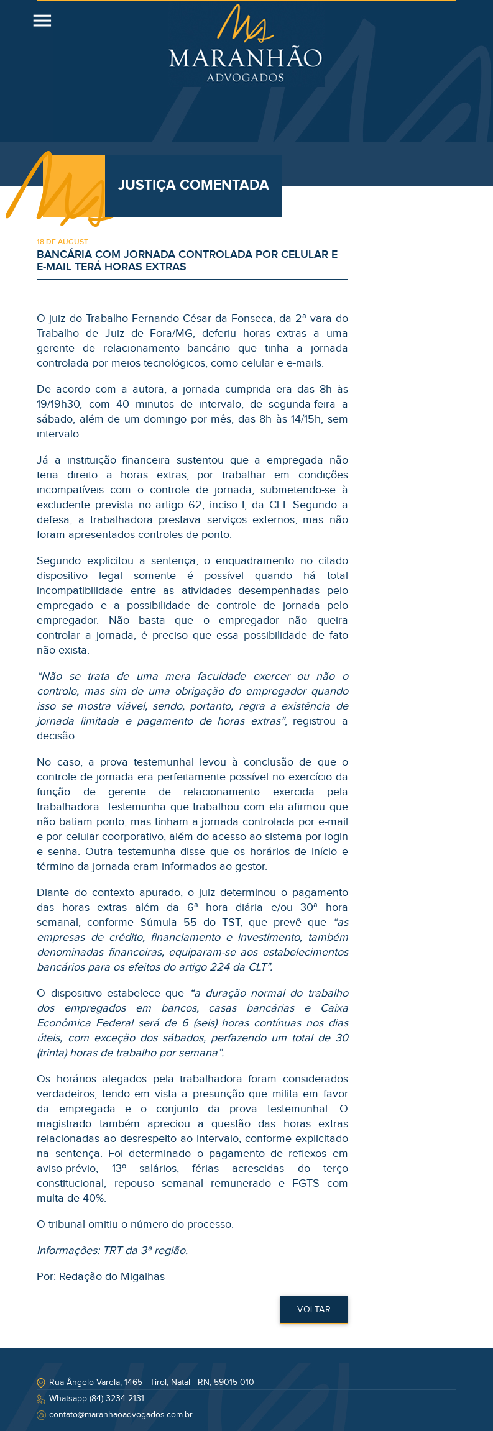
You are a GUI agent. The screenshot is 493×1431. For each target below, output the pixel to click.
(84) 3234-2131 (117, 1399)
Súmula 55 (168, 922)
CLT (277, 504)
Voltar (314, 1310)
